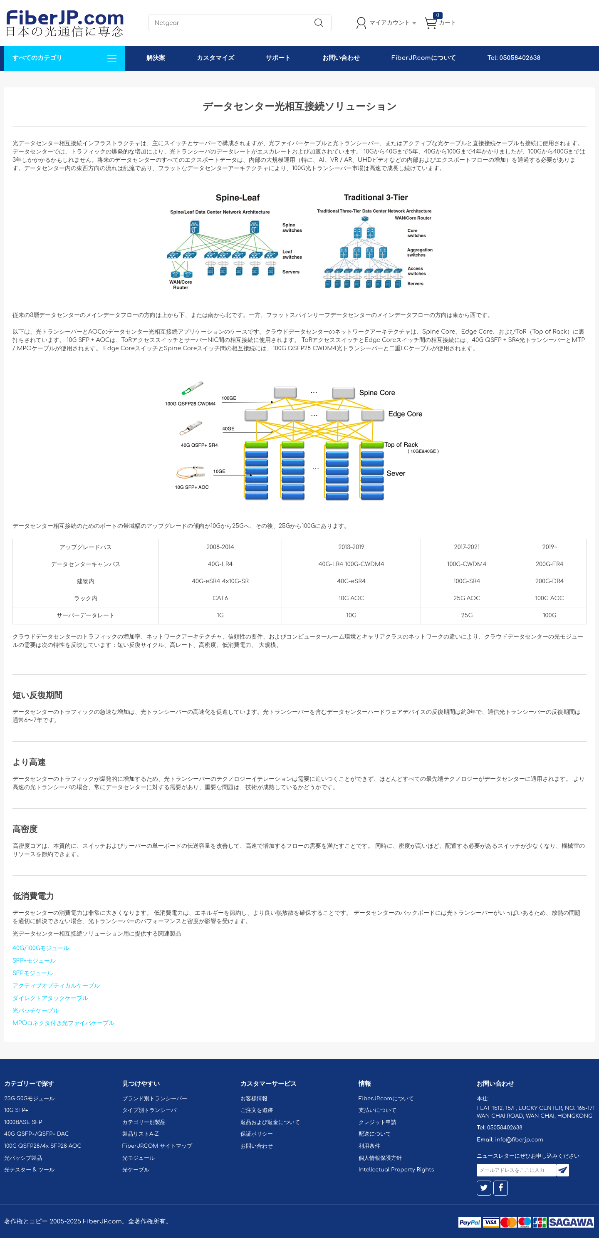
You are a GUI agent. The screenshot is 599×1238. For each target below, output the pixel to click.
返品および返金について (270, 1122)
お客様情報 (253, 1099)
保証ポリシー (256, 1134)
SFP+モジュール (34, 961)
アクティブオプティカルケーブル (56, 986)
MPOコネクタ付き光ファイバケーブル (63, 1023)
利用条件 (369, 1146)
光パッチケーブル (35, 1011)
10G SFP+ (16, 1110)
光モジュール (138, 1158)
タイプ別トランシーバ (149, 1110)
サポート (278, 58)
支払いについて (377, 1110)
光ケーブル (135, 1170)
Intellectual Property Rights (396, 1170)
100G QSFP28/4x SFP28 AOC (42, 1146)
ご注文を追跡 (256, 1110)
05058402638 (504, 1128)
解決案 (155, 58)
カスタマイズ (215, 58)
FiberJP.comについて (423, 58)
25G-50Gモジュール (29, 1099)
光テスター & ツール (29, 1170)
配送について (375, 1134)
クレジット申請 (377, 1122)
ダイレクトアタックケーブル (50, 998)
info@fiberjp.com (519, 1140)
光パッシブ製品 (23, 1158)
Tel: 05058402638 (514, 58)
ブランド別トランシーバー (154, 1099)
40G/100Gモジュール (40, 948)
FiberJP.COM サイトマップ (157, 1146)
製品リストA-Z (140, 1134)
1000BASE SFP (23, 1122)
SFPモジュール (32, 973)
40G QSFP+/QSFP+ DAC (36, 1134)
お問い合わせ (341, 58)
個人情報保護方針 (380, 1158)
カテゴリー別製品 (144, 1122)
